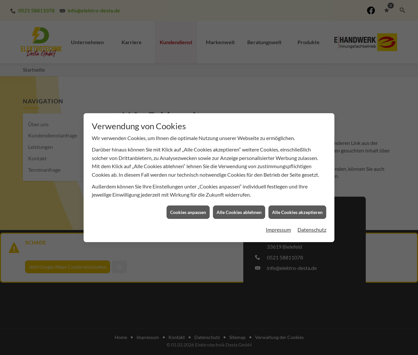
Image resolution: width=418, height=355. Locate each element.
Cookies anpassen (188, 210)
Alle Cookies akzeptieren (297, 210)
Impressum (278, 227)
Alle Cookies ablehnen (239, 210)
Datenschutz (311, 227)
